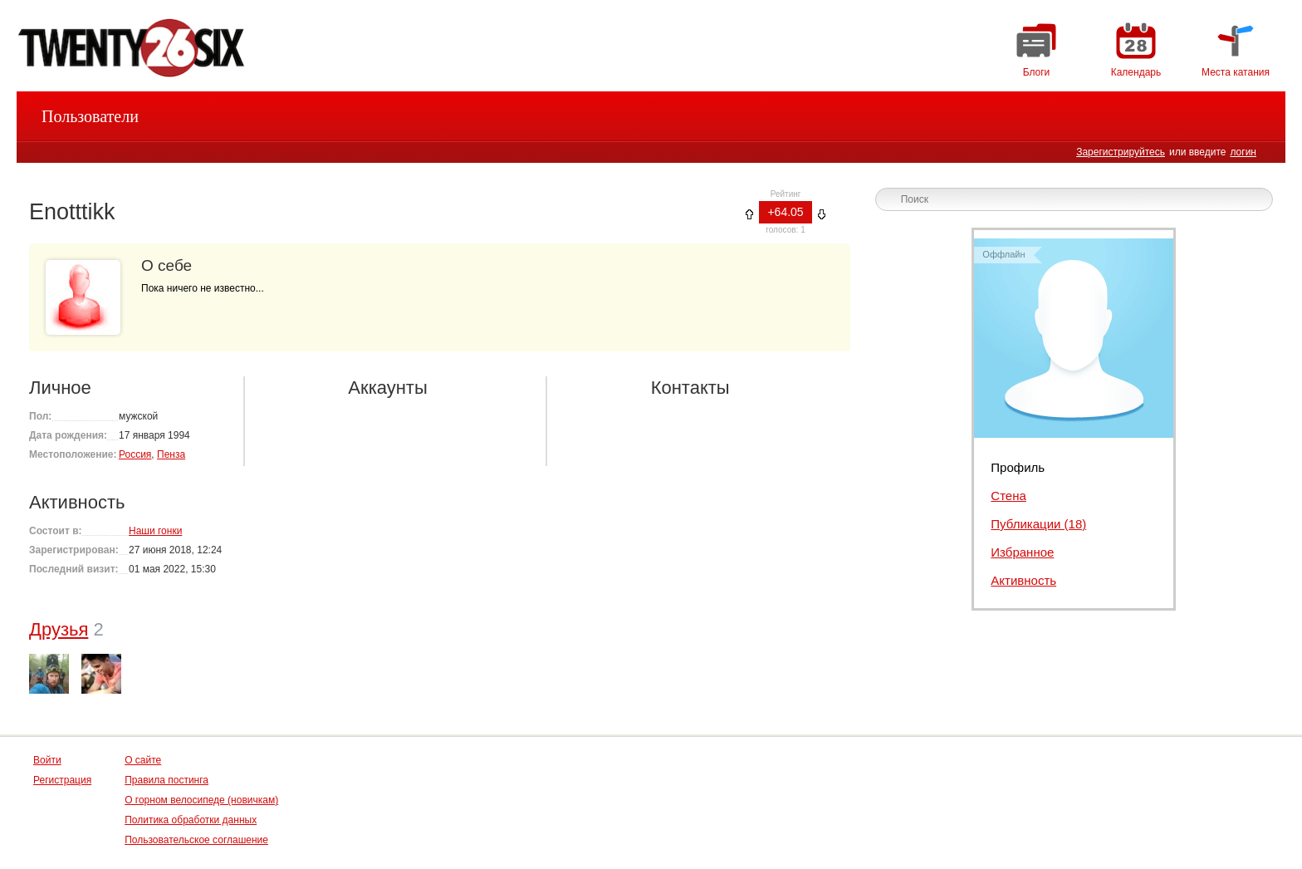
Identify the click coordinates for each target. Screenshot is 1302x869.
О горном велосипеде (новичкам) (201, 800)
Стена (1008, 496)
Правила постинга (166, 780)
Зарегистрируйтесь (1120, 152)
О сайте (143, 760)
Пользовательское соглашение (196, 840)
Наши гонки (155, 531)
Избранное (1022, 552)
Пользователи (90, 116)
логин (1243, 152)
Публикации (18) (1038, 524)
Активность (1023, 580)
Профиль (1018, 467)
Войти (47, 760)
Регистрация (62, 780)
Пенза (171, 454)
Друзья (58, 629)
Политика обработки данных (191, 820)
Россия (135, 454)
